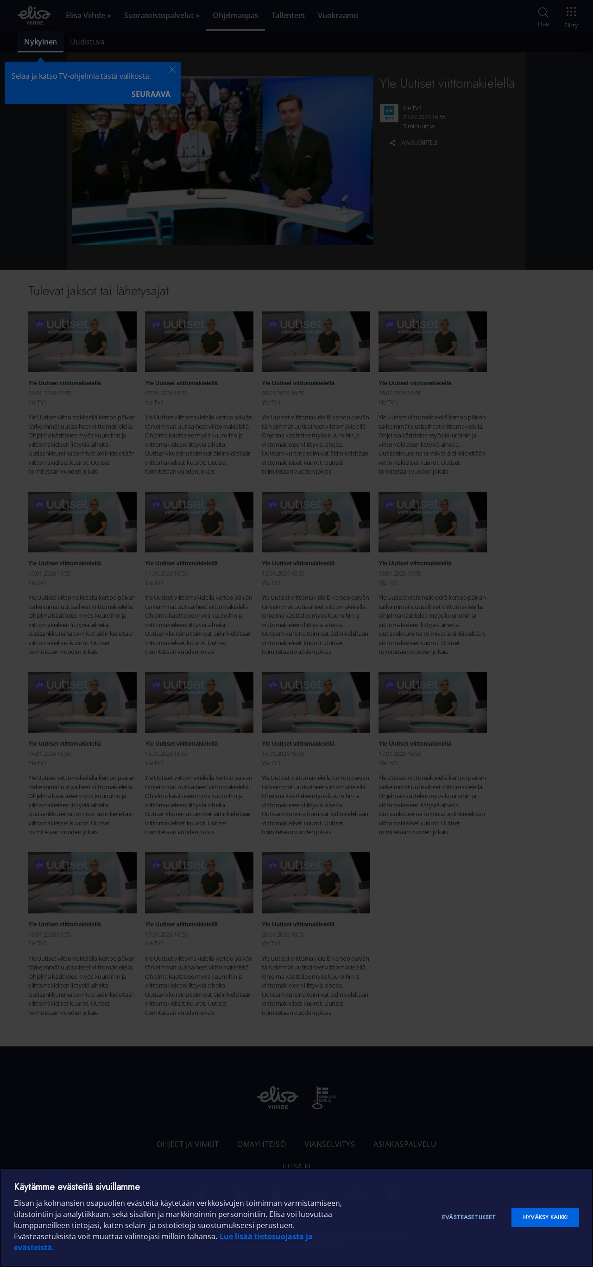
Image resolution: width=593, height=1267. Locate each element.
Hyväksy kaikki (545, 1217)
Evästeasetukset (469, 1217)
